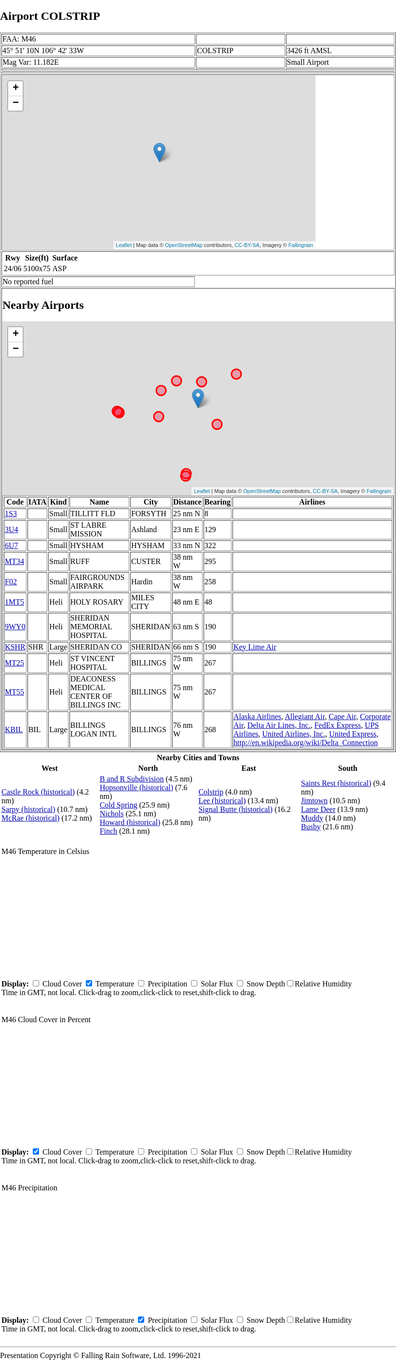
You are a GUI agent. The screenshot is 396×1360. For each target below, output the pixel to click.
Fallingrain (300, 245)
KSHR (15, 647)
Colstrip (210, 792)
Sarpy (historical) (28, 809)
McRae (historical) (30, 818)
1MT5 (14, 602)
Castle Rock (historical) (38, 792)
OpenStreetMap (184, 245)
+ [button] (16, 88)
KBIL (14, 729)
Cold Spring (118, 805)
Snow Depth (265, 984)
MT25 (14, 663)
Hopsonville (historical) (136, 787)
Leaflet (124, 245)
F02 (11, 582)
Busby (311, 827)
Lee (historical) (222, 800)
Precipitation (167, 984)
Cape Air (342, 716)
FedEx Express (337, 725)
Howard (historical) (130, 822)
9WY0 (15, 626)
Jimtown (314, 800)
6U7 (11, 545)
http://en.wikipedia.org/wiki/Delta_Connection (305, 742)
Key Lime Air (254, 647)
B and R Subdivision (132, 779)
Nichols (112, 814)
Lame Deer (318, 809)
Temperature (115, 984)
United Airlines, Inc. (293, 734)
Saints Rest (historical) (336, 783)
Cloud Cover (62, 984)
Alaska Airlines (257, 716)
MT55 (14, 692)
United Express (352, 734)
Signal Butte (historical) (235, 809)
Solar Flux (217, 984)
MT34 (14, 561)
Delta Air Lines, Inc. (279, 725)
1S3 (11, 513)
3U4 (11, 529)
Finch (108, 831)
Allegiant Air (305, 716)
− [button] (16, 103)
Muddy (312, 818)
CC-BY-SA (246, 245)
